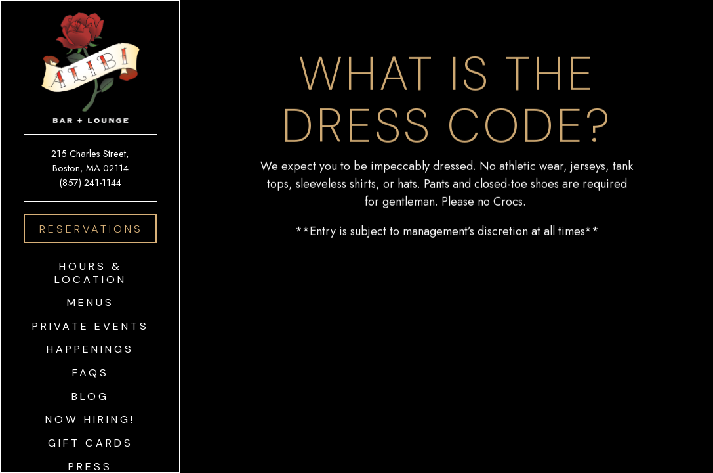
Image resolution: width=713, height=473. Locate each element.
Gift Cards (93, 443)
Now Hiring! (90, 419)
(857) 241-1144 (90, 182)
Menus (90, 302)
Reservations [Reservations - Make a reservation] (91, 229)
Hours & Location (90, 272)
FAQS (90, 373)
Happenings (90, 349)
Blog (90, 396)
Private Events (90, 326)
